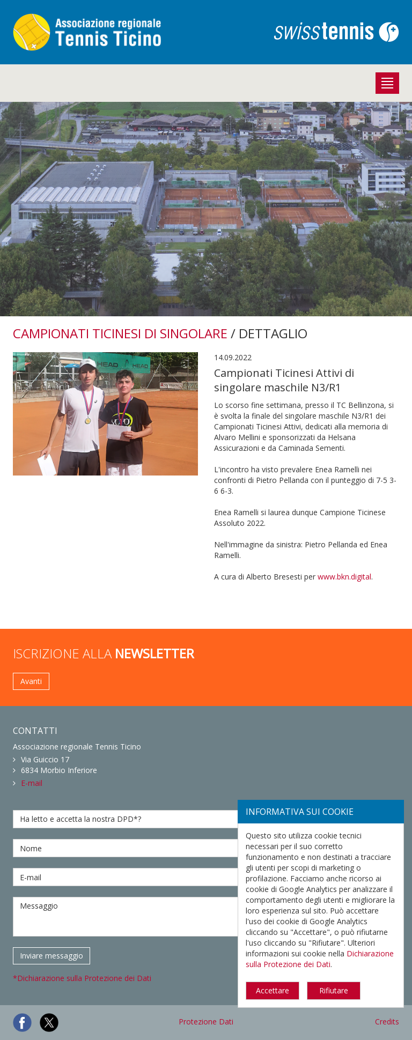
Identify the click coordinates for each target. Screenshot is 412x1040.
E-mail (31, 783)
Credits (387, 1021)
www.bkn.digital (344, 576)
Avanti (31, 681)
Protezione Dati (206, 1021)
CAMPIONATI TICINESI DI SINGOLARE (120, 333)
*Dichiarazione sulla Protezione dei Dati (82, 978)
